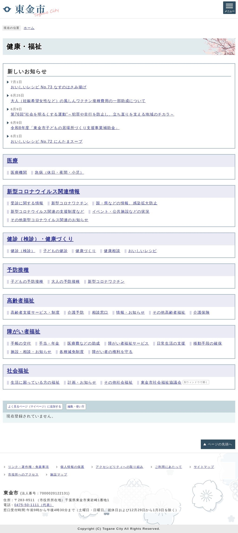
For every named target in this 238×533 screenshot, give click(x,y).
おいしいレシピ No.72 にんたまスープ (47, 141)
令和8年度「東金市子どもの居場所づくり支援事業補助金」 (65, 128)
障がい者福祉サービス (128, 343)
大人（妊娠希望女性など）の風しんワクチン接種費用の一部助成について (78, 101)
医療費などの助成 (83, 343)
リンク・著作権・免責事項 (28, 467)
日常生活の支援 (171, 343)
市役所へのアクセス (23, 474)
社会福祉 (18, 371)
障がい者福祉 (23, 331)
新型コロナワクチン (69, 203)
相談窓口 (100, 312)
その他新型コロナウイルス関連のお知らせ (49, 220)
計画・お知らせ (82, 382)
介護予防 (76, 312)
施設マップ (58, 474)
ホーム (29, 28)
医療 (12, 160)
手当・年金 (49, 343)
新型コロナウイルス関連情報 (43, 191)
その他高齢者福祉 (169, 312)
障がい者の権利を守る (112, 352)
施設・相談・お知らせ (31, 352)
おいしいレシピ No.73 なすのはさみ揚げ (49, 87)
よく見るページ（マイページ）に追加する (34, 406)
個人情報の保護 (72, 467)
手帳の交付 (21, 343)
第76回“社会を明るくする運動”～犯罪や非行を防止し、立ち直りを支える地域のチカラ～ (92, 114)
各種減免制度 (72, 352)
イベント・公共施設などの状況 (120, 211)
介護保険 (201, 312)
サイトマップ (204, 467)
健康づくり (86, 251)
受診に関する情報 (27, 203)
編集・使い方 (76, 406)
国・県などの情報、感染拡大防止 (126, 203)
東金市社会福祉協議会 (175, 382)
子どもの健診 (55, 251)
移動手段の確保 (207, 343)
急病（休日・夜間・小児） (59, 172)
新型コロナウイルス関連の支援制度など (47, 211)
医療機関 (19, 172)
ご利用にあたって (168, 467)
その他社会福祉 (118, 382)
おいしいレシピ (142, 251)
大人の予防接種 (65, 281)
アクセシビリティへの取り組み (119, 467)
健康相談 (112, 251)
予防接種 (18, 270)
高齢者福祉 (20, 300)
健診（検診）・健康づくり (40, 239)
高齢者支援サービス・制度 (35, 312)
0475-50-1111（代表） (34, 505)
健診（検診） (23, 251)
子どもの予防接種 (27, 281)
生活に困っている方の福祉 (35, 382)
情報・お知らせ (130, 312)
